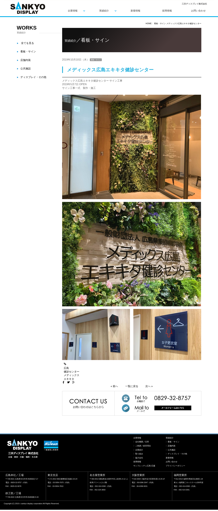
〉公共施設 (170, 447)
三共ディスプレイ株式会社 (27, 8)
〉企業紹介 (138, 447)
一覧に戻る (131, 386)
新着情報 (135, 10)
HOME (149, 23)
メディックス (71, 375)
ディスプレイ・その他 (33, 77)
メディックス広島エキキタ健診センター (183, 23)
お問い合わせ (198, 10)
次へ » (149, 386)
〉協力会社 (138, 455)
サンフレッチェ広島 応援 (144, 463)
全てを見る (27, 43)
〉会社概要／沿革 (141, 439)
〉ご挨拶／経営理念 (142, 443)
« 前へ (114, 386)
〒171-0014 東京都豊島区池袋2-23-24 (62, 476)
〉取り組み (138, 451)
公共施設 (25, 68)
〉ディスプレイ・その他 (176, 451)
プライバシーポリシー (175, 463)
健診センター (71, 371)
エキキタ (69, 379)
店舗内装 (25, 60)
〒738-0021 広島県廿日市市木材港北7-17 (22, 476)
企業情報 (73, 10)
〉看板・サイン (172, 439)
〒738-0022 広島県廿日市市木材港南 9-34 (22, 495)
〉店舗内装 (170, 443)
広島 (66, 368)
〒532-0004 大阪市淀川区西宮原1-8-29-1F (148, 476)
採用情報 (167, 10)
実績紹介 (104, 10)
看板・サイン (160, 23)
